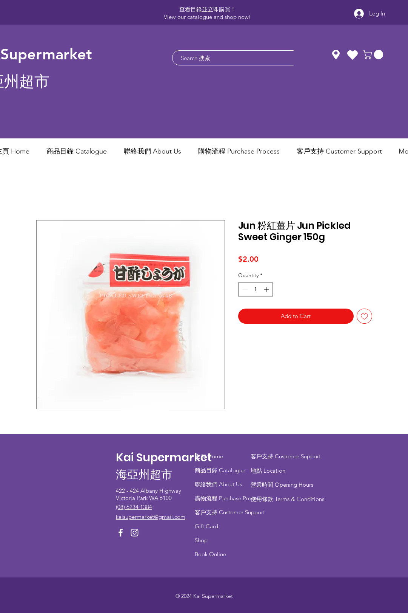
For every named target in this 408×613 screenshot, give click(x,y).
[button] (374, 54)
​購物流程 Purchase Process (228, 498)
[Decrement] (244, 289)
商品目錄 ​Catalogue (221, 470)
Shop (201, 540)
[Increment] (267, 289)
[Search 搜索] (243, 58)
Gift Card (206, 526)
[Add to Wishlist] (364, 316)
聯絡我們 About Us (218, 484)
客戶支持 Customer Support (230, 512)
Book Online (210, 554)
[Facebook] (120, 533)
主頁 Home (209, 456)
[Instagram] (134, 533)
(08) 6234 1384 (134, 507)
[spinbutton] (255, 289)
